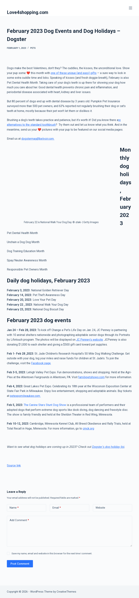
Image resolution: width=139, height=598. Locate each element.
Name (14, 507)
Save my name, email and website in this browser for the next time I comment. (52, 553)
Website (100, 507)
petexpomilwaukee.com (25, 396)
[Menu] (130, 8)
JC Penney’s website (89, 339)
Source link (14, 465)
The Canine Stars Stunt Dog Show (44, 405)
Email (56, 507)
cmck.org (88, 428)
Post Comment (19, 563)
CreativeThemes (66, 591)
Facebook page (41, 363)
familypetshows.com (91, 377)
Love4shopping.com (27, 12)
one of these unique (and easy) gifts (73, 73)
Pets (33, 48)
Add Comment (19, 520)
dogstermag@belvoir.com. (37, 138)
